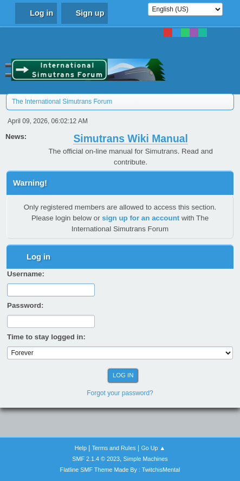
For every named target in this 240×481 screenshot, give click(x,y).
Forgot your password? (120, 393)
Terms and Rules (114, 448)
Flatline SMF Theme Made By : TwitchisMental (120, 469)
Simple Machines (146, 458)
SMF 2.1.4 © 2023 (96, 458)
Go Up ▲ (153, 448)
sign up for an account (140, 218)
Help (81, 448)
